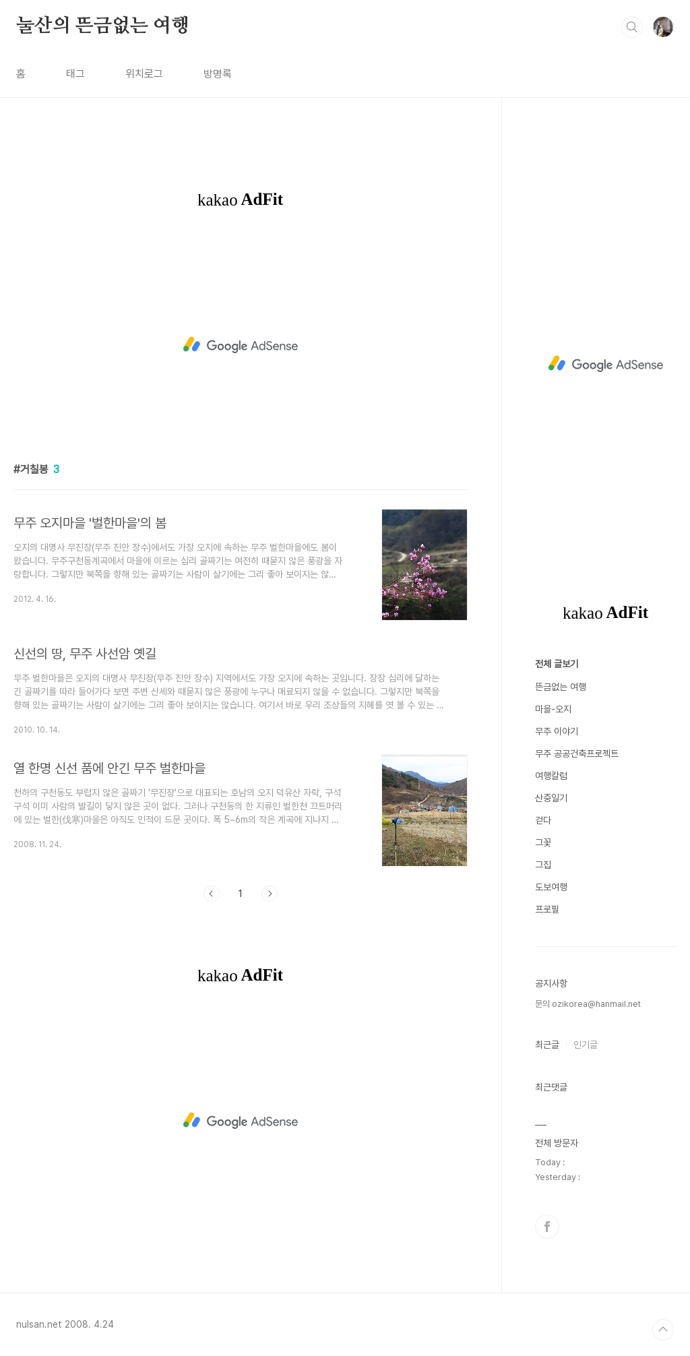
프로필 (547, 909)
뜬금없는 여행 (560, 686)
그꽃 (543, 842)
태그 (75, 73)
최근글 (547, 1044)
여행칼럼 (551, 775)
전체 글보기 (556, 663)
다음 (269, 894)
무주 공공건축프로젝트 (577, 753)
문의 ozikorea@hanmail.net (588, 1004)
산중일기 (551, 798)
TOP (663, 1329)
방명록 (217, 73)
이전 (211, 894)
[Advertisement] (240, 345)
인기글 (585, 1044)
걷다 (543, 820)
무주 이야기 (556, 731)
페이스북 (547, 1226)
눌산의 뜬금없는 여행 (102, 26)
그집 (543, 864)
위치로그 (144, 73)
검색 (632, 27)
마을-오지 (553, 709)
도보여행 (551, 887)
